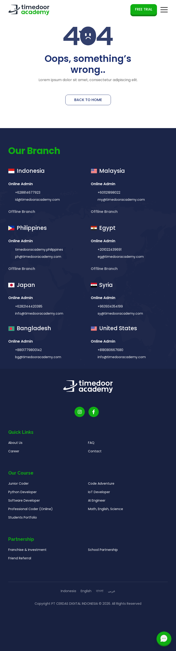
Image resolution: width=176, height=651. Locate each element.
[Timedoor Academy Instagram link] (79, 413)
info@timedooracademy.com (38, 315)
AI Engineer (96, 502)
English (86, 591)
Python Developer (22, 493)
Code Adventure (101, 485)
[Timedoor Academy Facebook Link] (93, 413)
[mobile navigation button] (164, 10)
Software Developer (24, 502)
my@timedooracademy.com (121, 200)
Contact (95, 452)
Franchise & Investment (27, 551)
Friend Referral (19, 559)
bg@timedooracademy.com (37, 358)
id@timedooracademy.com (37, 200)
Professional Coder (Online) (30, 510)
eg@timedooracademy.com (120, 257)
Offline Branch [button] (22, 212)
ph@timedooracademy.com (37, 257)
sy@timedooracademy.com (120, 315)
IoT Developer (99, 493)
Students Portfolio (22, 518)
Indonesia (68, 591)
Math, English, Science (105, 510)
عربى (111, 591)
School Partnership (103, 551)
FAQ (91, 444)
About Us (15, 444)
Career (13, 452)
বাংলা (99, 591)
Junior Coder (18, 485)
